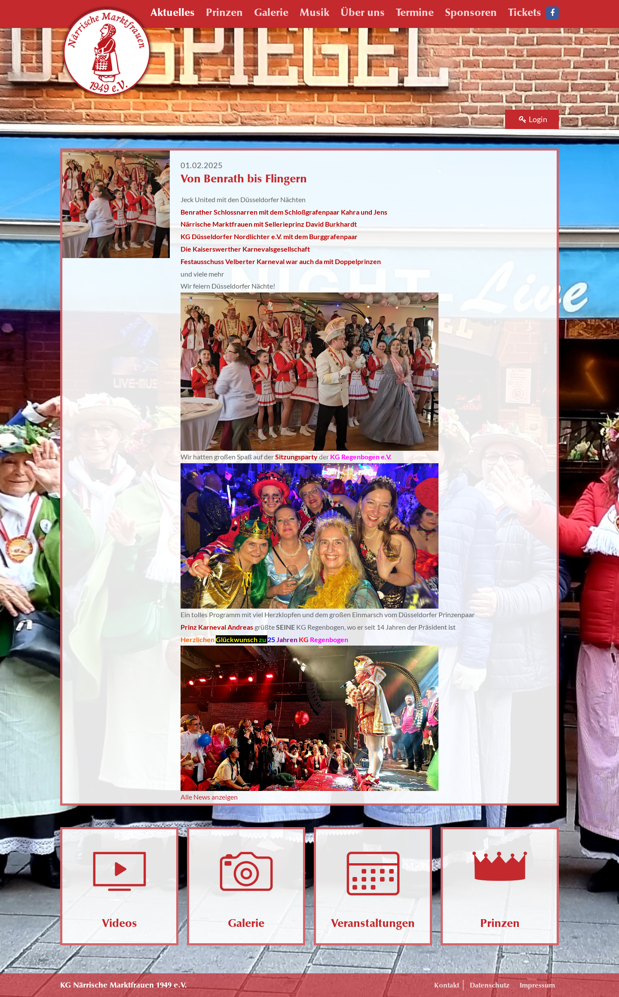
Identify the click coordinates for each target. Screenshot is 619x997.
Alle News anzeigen (209, 797)
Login (533, 119)
